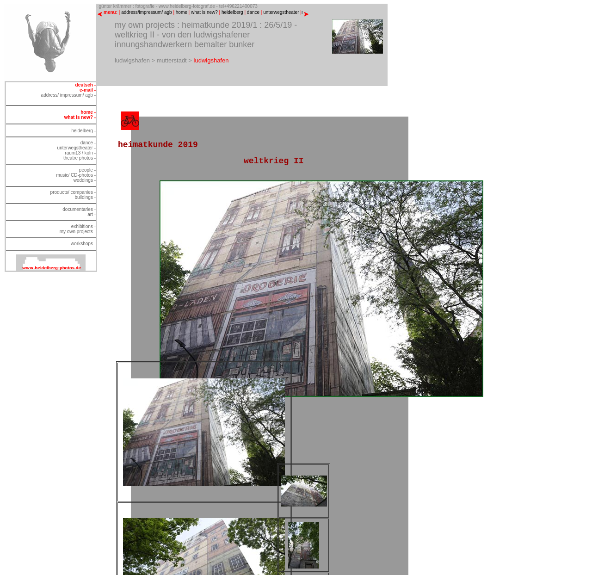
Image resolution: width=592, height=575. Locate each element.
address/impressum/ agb (146, 12)
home (181, 12)
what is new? (204, 12)
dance (253, 12)
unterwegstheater (281, 12)
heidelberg (232, 12)
